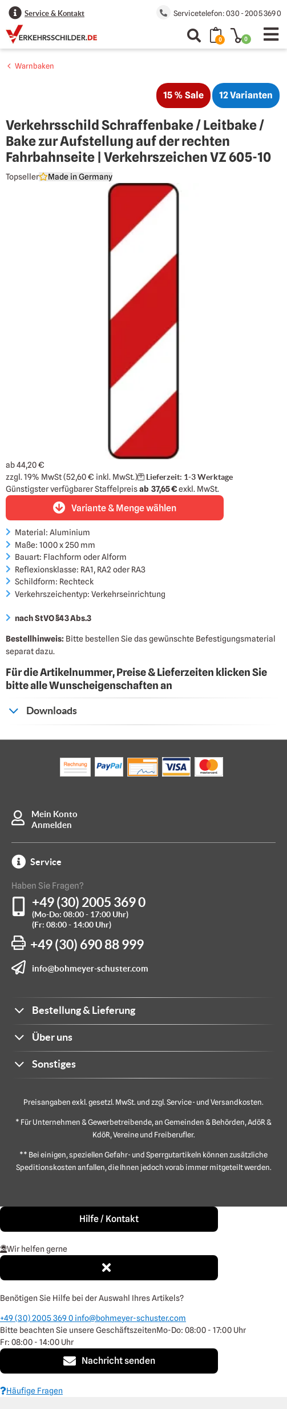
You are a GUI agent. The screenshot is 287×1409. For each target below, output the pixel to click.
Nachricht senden (109, 1361)
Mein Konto (54, 814)
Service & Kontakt (54, 13)
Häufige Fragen (31, 1390)
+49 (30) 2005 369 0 (88, 902)
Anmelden (51, 825)
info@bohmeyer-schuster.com (90, 968)
